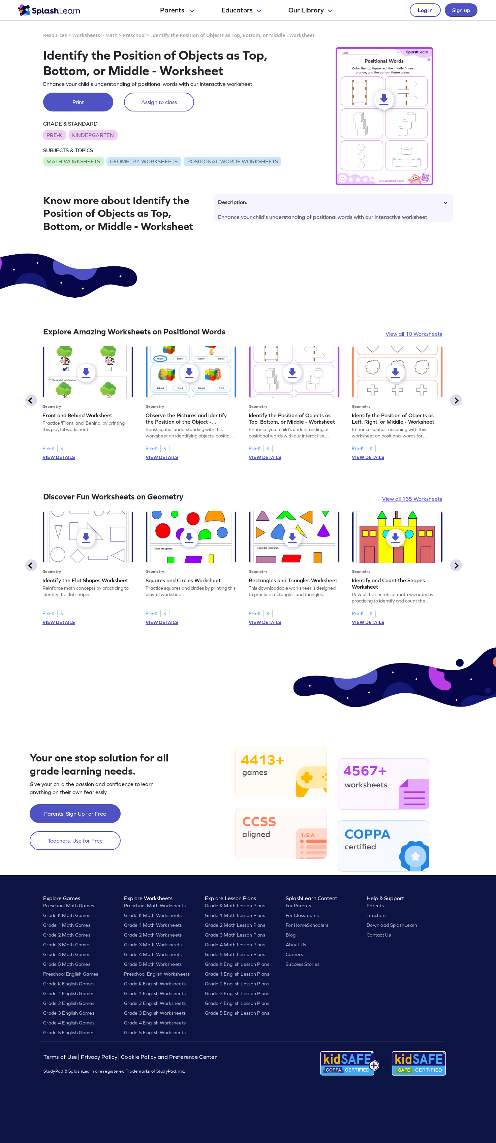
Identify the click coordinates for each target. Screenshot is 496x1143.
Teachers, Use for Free (75, 841)
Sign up (461, 10)
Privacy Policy (99, 1057)
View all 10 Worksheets (413, 334)
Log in (425, 10)
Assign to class (159, 102)
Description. (332, 202)
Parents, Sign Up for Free (75, 814)
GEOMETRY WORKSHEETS (144, 161)
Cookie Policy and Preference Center (169, 1057)
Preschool (134, 35)
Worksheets (86, 35)
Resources (55, 35)
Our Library (310, 10)
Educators (241, 10)
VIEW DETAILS (58, 457)
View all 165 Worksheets (412, 499)
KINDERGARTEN (93, 135)
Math (111, 35)
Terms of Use (61, 1057)
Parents (177, 10)
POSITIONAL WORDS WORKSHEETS (232, 161)
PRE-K (54, 135)
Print (78, 102)
